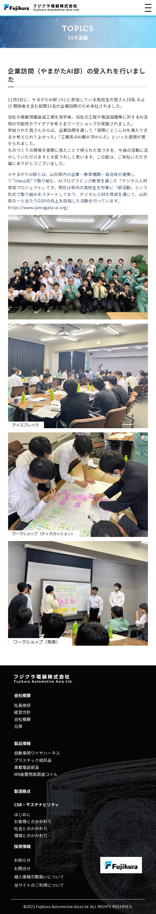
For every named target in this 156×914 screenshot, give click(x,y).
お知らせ (22, 860)
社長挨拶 (22, 705)
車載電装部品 (26, 767)
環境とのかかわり (30, 835)
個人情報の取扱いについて (39, 877)
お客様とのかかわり (33, 821)
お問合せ (22, 868)
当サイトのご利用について (39, 885)
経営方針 (22, 712)
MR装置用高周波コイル (36, 774)
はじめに (22, 814)
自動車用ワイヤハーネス (37, 753)
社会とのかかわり (30, 828)
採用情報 (22, 846)
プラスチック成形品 (33, 760)
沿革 (18, 726)
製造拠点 (22, 791)
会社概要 (22, 719)
